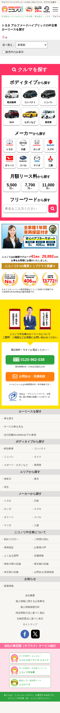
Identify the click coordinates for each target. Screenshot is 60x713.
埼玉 (6, 487)
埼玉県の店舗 (11, 572)
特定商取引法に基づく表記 (30, 612)
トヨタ (7, 500)
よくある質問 (11, 555)
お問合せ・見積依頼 (32, 376)
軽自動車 (9, 448)
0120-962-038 (32, 359)
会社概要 (30, 595)
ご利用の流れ (41, 539)
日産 (36, 500)
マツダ (7, 525)
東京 (36, 478)
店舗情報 (39, 555)
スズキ (37, 508)
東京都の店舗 (41, 563)
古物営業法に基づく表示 (30, 618)
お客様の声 (40, 547)
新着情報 (9, 585)
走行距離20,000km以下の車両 (20, 434)
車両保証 (9, 547)
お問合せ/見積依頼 (44, 572)
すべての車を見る (13, 426)
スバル (37, 517)
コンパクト (40, 448)
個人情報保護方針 (30, 607)
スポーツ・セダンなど (16, 465)
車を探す (9, 418)
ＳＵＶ (37, 456)
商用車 (37, 465)
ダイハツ (9, 517)
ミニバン (9, 456)
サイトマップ (30, 624)
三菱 (36, 525)
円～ (11, 186)
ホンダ (7, 508)
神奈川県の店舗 (12, 563)
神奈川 (7, 478)
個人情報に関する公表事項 (30, 601)
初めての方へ (11, 539)
